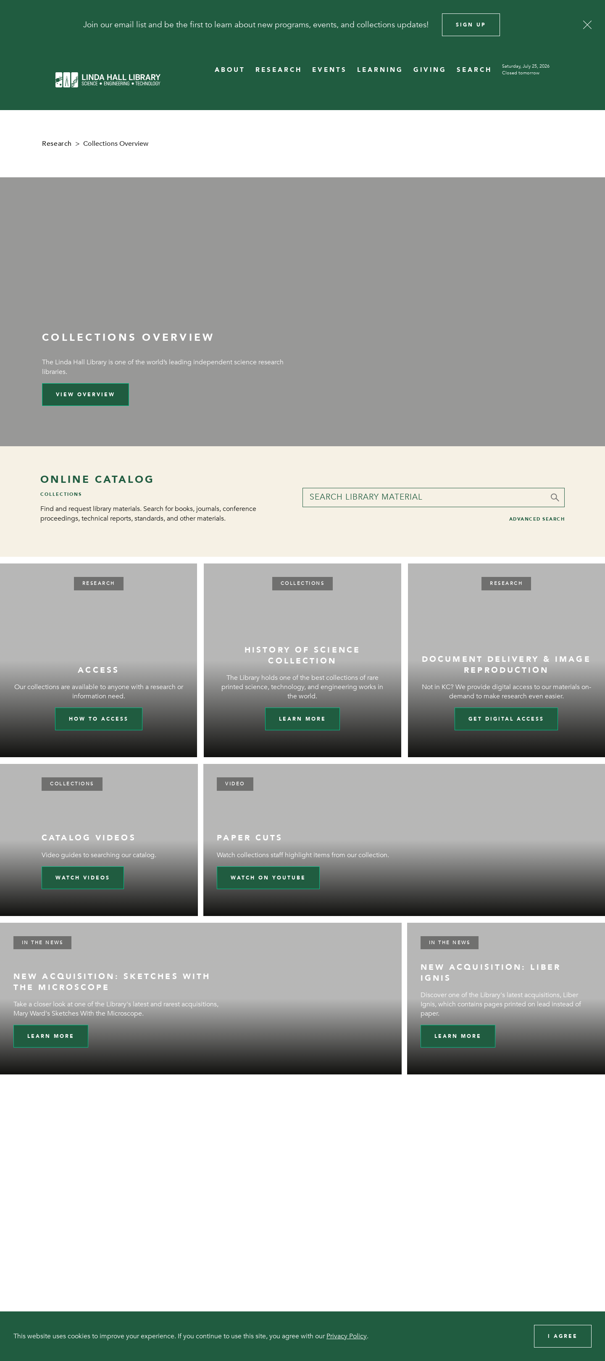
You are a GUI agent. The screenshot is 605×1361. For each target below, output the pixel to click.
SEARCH (474, 70)
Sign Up (471, 24)
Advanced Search (537, 519)
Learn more (302, 719)
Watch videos (82, 877)
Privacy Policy (346, 1336)
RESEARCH (278, 70)
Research (57, 143)
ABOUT (230, 70)
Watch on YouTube (268, 877)
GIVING (430, 70)
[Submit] (555, 497)
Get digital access (506, 719)
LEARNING (380, 70)
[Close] (587, 25)
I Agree (563, 1336)
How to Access (99, 719)
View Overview (85, 394)
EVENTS (329, 70)
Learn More (50, 1036)
